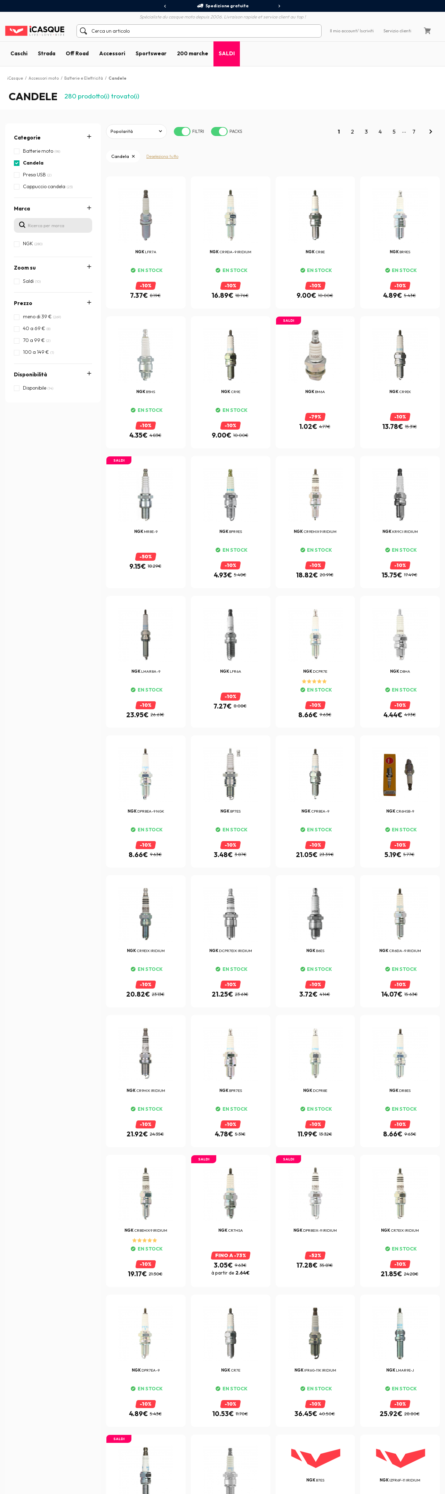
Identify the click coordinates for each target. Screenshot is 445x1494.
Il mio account (343, 30)
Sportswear (151, 53)
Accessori (112, 53)
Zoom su (25, 267)
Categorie (27, 137)
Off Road (77, 53)
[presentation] (165, 6)
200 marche (192, 53)
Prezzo (23, 303)
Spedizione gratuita (223, 5)
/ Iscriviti (365, 30)
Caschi (18, 53)
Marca (22, 208)
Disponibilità (30, 374)
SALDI (227, 53)
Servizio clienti (397, 30)
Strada (46, 53)
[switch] (182, 131)
